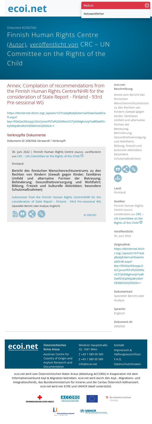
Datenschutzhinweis (127, 364)
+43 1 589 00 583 (92, 354)
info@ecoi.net (88, 364)
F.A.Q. (118, 359)
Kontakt (119, 345)
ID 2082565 (90, 215)
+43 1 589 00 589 (92, 359)
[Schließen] (147, 5)
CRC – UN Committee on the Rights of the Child (50, 156)
